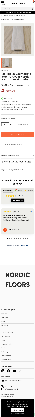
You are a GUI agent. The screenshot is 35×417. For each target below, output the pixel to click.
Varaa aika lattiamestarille (11, 381)
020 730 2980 (7, 386)
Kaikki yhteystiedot (7, 394)
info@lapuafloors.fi (9, 389)
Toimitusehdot (6, 359)
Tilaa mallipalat (6, 344)
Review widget (12, 245)
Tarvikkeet (4, 318)
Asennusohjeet (6, 356)
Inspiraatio (5, 348)
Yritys (3, 340)
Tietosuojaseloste (7, 352)
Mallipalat (4, 325)
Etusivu (6, 15)
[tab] (7, 238)
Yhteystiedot (5, 336)
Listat (3, 321)
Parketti (4, 314)
